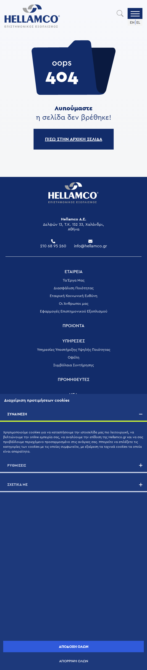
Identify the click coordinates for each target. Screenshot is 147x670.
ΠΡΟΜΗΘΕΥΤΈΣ (73, 380)
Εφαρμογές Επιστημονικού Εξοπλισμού (73, 311)
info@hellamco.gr (90, 246)
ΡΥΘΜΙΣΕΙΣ (16, 465)
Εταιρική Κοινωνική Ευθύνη (73, 296)
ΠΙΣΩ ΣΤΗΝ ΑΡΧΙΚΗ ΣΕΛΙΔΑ (73, 139)
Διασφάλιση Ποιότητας (74, 288)
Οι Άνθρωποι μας (73, 303)
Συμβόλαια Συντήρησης (73, 365)
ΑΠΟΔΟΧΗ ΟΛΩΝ (73, 646)
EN (132, 22)
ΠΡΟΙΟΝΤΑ (73, 326)
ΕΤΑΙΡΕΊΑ (74, 272)
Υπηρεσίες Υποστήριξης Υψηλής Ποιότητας (73, 350)
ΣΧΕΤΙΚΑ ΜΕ (17, 484)
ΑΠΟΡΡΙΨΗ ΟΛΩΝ (73, 661)
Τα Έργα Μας (73, 280)
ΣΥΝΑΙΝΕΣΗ (17, 414)
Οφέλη (73, 357)
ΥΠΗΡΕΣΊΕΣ (73, 341)
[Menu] (135, 13)
